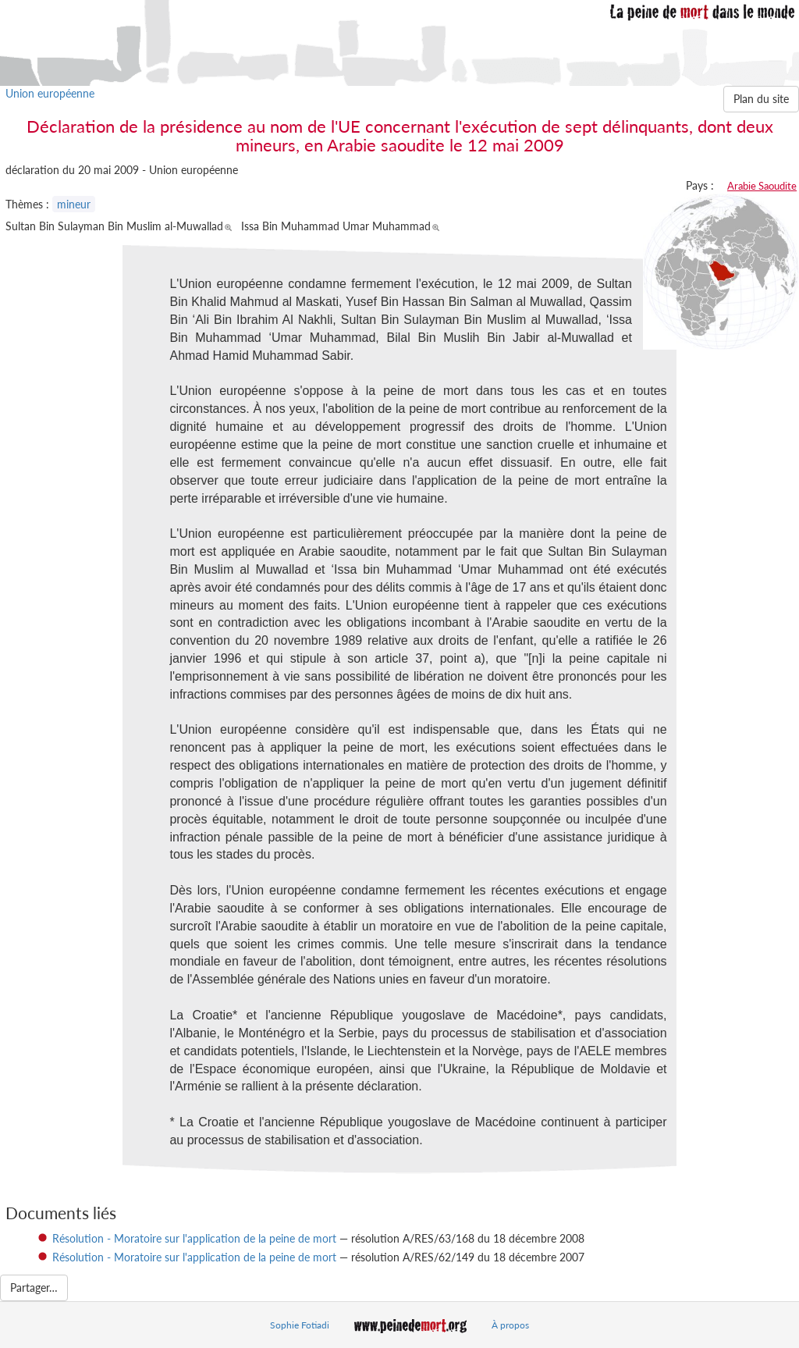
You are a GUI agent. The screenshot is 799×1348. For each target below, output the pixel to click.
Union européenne (49, 93)
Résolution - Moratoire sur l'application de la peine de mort (194, 1238)
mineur (74, 204)
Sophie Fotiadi (299, 1325)
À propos (510, 1325)
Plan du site (761, 98)
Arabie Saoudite (762, 186)
